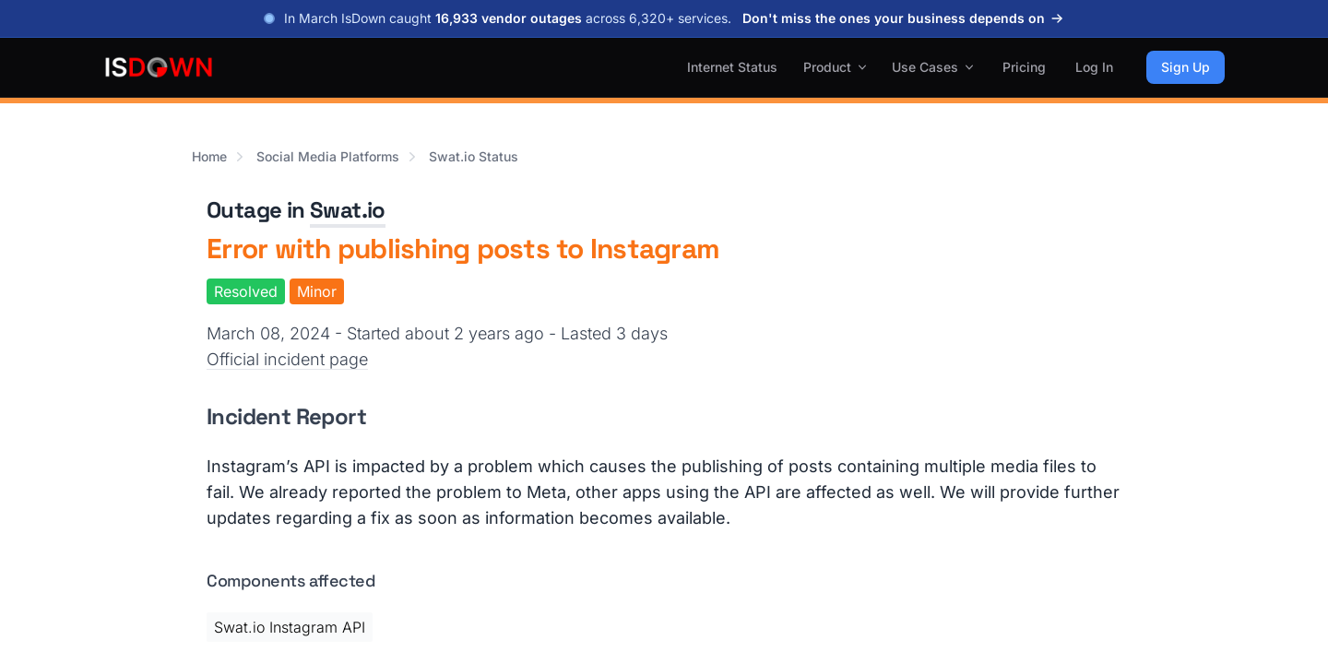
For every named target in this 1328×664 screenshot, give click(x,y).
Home (209, 156)
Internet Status (732, 67)
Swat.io (347, 210)
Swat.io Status (473, 156)
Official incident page (287, 359)
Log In (1094, 67)
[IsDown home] (158, 67)
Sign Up (1185, 67)
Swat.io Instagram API (289, 627)
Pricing (1024, 67)
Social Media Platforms (327, 156)
